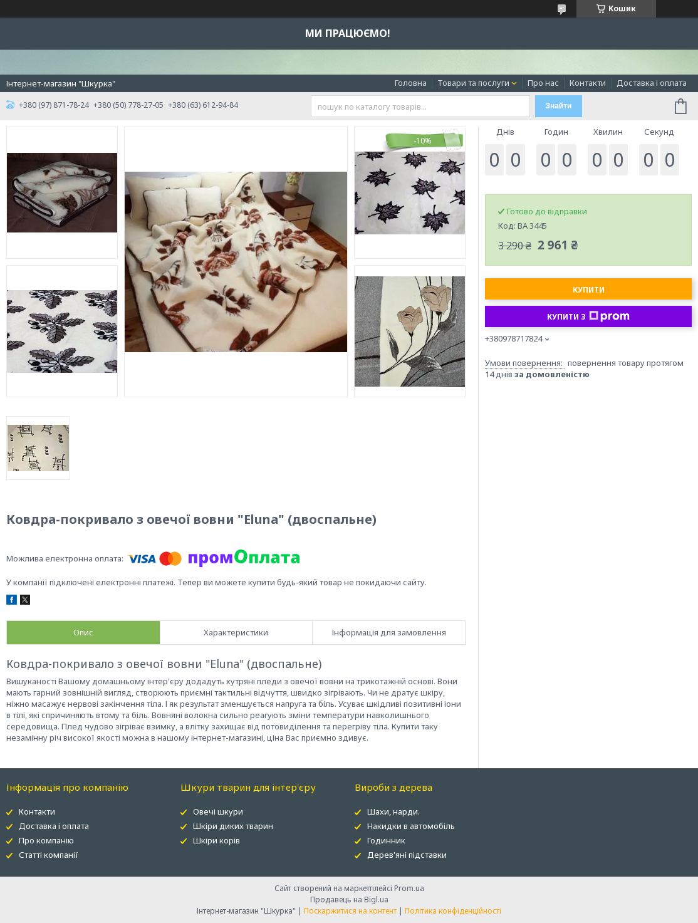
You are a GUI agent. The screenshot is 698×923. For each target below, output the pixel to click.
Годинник (386, 840)
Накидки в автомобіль (411, 826)
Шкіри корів (216, 840)
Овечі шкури (218, 811)
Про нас (543, 82)
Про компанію (46, 840)
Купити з (588, 316)
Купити (589, 289)
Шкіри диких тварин (233, 826)
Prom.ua (409, 888)
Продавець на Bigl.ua (349, 899)
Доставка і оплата (652, 82)
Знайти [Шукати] (558, 106)
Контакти (588, 82)
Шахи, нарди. (393, 811)
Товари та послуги (473, 82)
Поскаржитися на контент (350, 910)
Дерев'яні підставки (407, 854)
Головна (411, 82)
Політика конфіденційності (453, 910)
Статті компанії (48, 854)
